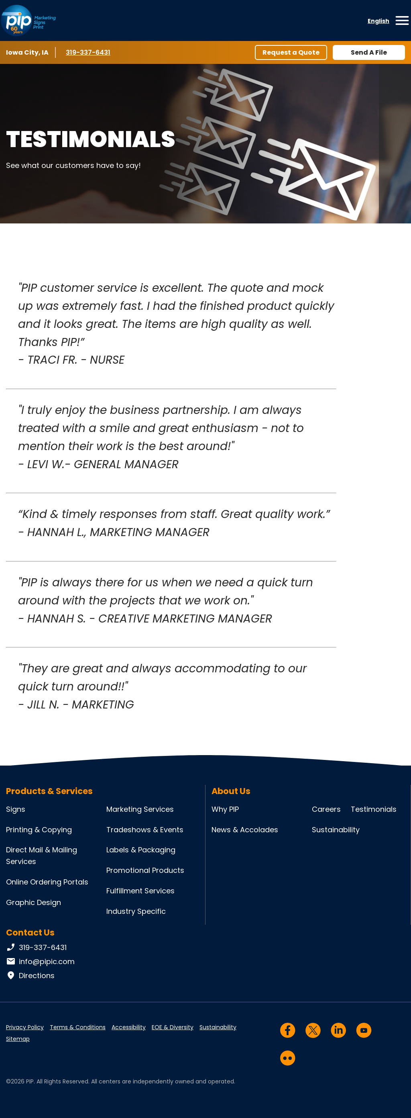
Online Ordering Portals (47, 882)
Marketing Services (140, 809)
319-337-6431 (89, 52)
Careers (326, 809)
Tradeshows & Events (144, 830)
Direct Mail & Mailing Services (41, 855)
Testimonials (374, 809)
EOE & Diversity (172, 1027)
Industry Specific (136, 911)
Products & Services (49, 791)
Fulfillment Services (140, 891)
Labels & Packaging (140, 850)
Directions (30, 976)
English (378, 21)
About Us (231, 791)
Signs (15, 809)
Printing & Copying (39, 830)
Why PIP (225, 809)
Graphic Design (33, 902)
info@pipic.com (40, 961)
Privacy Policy (25, 1027)
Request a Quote (290, 52)
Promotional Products (145, 870)
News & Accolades (245, 830)
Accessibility (129, 1027)
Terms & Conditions (78, 1027)
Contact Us (30, 932)
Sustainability (336, 830)
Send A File (369, 52)
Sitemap (18, 1039)
